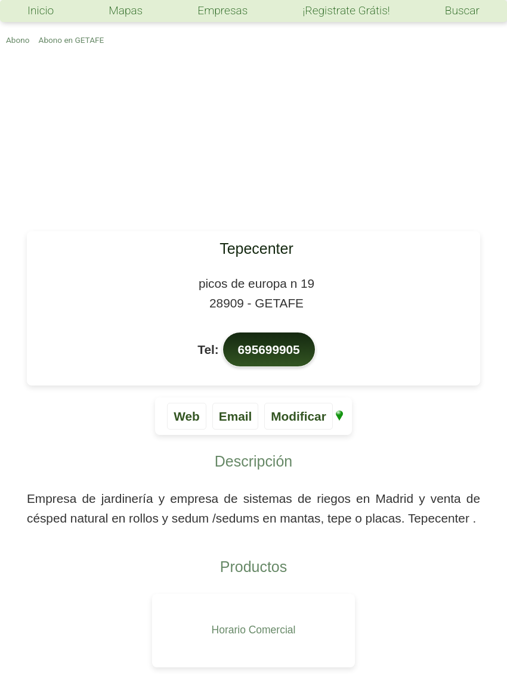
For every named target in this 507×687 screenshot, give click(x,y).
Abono (18, 40)
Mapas (126, 10)
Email (235, 416)
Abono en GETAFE (71, 40)
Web (187, 416)
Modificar (298, 416)
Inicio (40, 10)
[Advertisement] (253, 141)
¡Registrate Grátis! (345, 10)
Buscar (462, 10)
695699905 (269, 349)
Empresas (222, 10)
